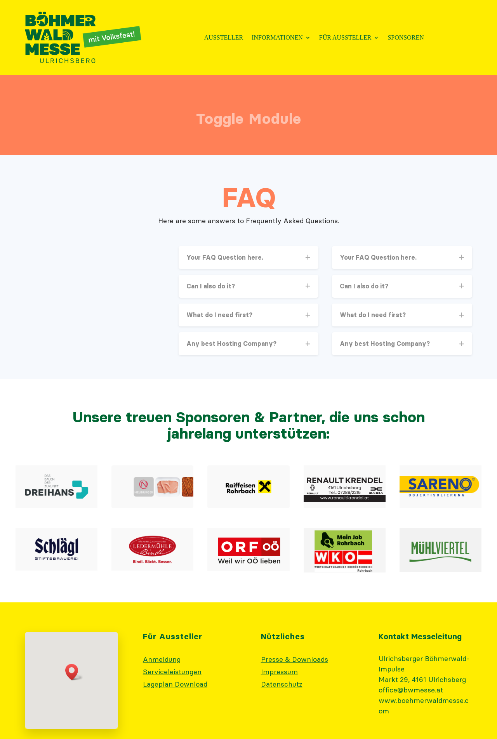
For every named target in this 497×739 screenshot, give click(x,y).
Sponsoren (406, 38)
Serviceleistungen (172, 671)
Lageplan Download (175, 684)
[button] (74, 672)
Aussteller (223, 38)
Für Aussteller (345, 38)
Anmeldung (162, 659)
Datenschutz (281, 684)
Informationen (277, 38)
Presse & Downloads (294, 659)
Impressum (279, 671)
